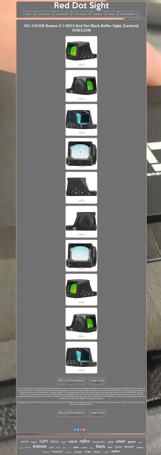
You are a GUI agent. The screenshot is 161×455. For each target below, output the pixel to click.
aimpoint (68, 452)
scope (88, 451)
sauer (120, 441)
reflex (85, 441)
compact (106, 452)
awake (92, 448)
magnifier (57, 451)
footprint (46, 452)
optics (115, 451)
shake (58, 447)
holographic (98, 441)
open (63, 442)
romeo (34, 442)
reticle (72, 441)
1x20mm (84, 447)
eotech (27, 447)
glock (64, 447)
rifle (70, 448)
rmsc (110, 447)
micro (54, 441)
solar (21, 448)
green (131, 441)
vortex (25, 441)
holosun (40, 446)
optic (51, 447)
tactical (140, 442)
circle (111, 442)
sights (76, 447)
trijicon (97, 452)
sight (43, 440)
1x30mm (139, 447)
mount (129, 446)
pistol (118, 446)
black (100, 446)
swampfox (78, 452)
